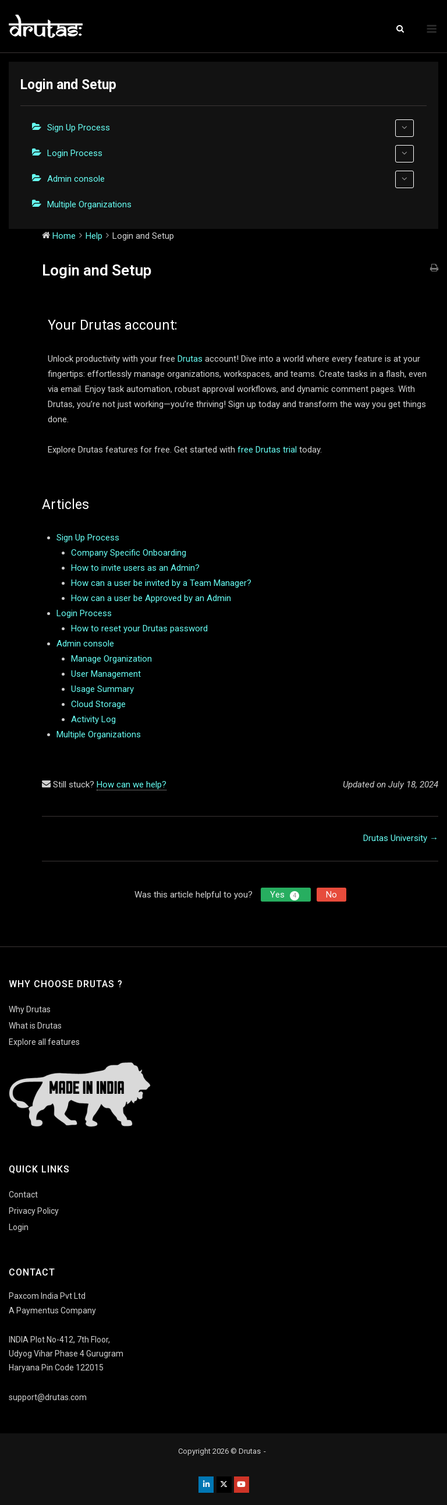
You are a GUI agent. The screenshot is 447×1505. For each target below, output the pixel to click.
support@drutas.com (48, 1397)
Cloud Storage (98, 704)
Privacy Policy (34, 1211)
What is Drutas (35, 1025)
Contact (23, 1194)
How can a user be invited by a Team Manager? (161, 583)
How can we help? (131, 784)
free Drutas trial (267, 449)
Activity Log (93, 719)
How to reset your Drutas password (139, 628)
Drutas (190, 359)
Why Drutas (30, 1009)
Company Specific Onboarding (128, 552)
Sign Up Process (230, 128)
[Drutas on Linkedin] (206, 1484)
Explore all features (44, 1042)
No (331, 894)
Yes (285, 894)
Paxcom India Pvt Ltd (47, 1296)
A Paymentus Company (52, 1310)
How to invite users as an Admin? (135, 568)
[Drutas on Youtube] (241, 1484)
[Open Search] (400, 29)
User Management (106, 674)
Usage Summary (102, 689)
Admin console (230, 179)
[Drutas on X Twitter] (224, 1484)
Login (19, 1227)
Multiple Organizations (89, 204)
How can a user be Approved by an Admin (151, 598)
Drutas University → (400, 838)
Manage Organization (111, 658)
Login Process (230, 153)
